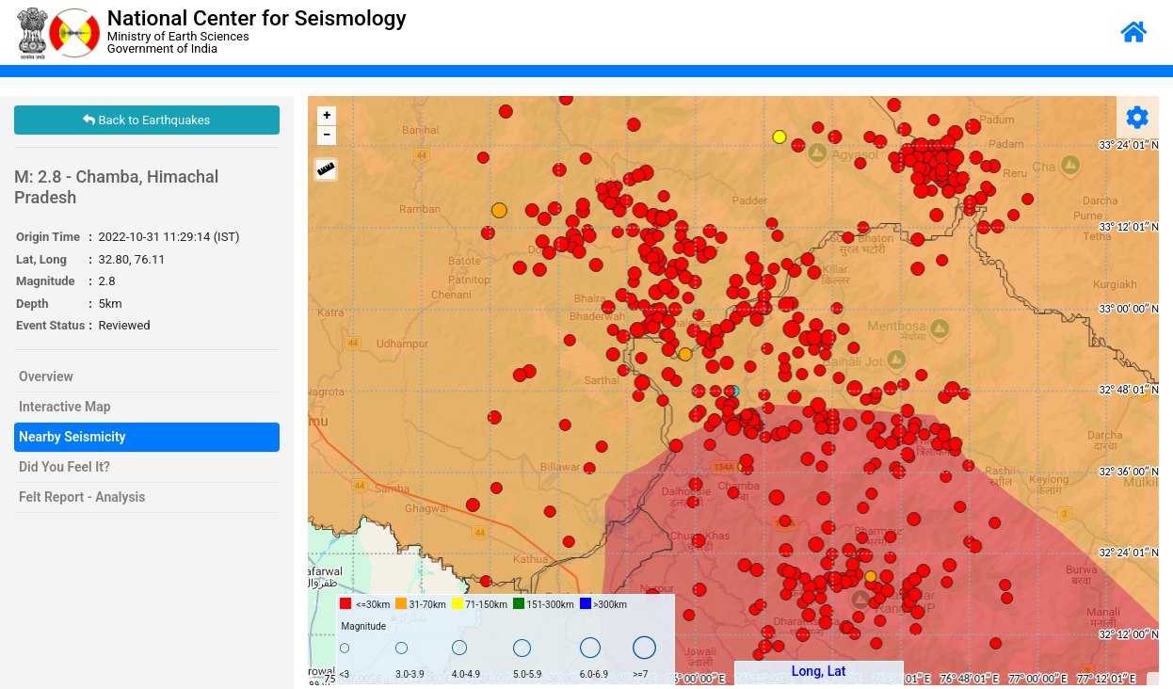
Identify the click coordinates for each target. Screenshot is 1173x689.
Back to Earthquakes (146, 120)
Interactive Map (65, 406)
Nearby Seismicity (72, 436)
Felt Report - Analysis (82, 497)
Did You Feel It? (64, 466)
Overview (46, 376)
